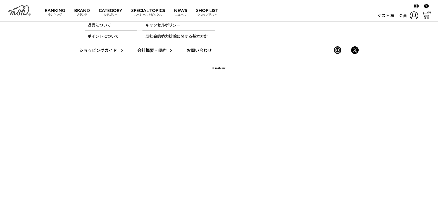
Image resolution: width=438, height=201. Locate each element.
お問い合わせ (199, 50)
